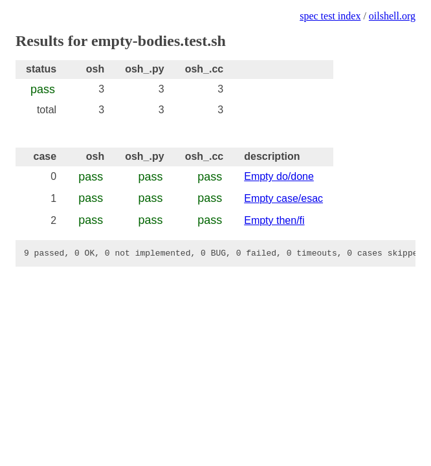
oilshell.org (392, 15)
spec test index (330, 15)
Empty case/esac (283, 198)
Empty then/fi (274, 220)
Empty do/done (279, 176)
